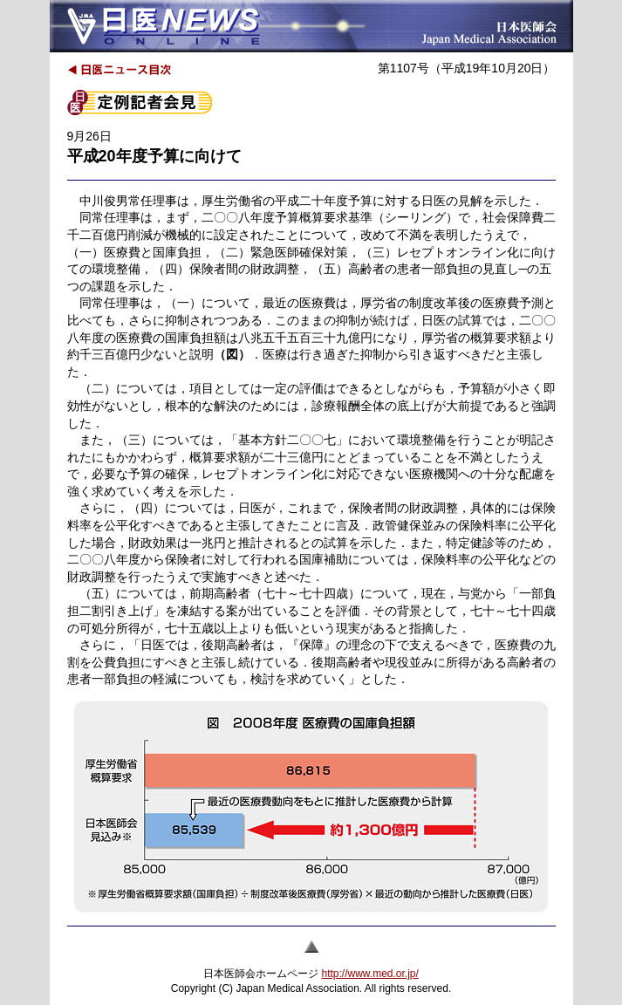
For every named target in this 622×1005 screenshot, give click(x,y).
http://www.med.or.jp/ (369, 973)
